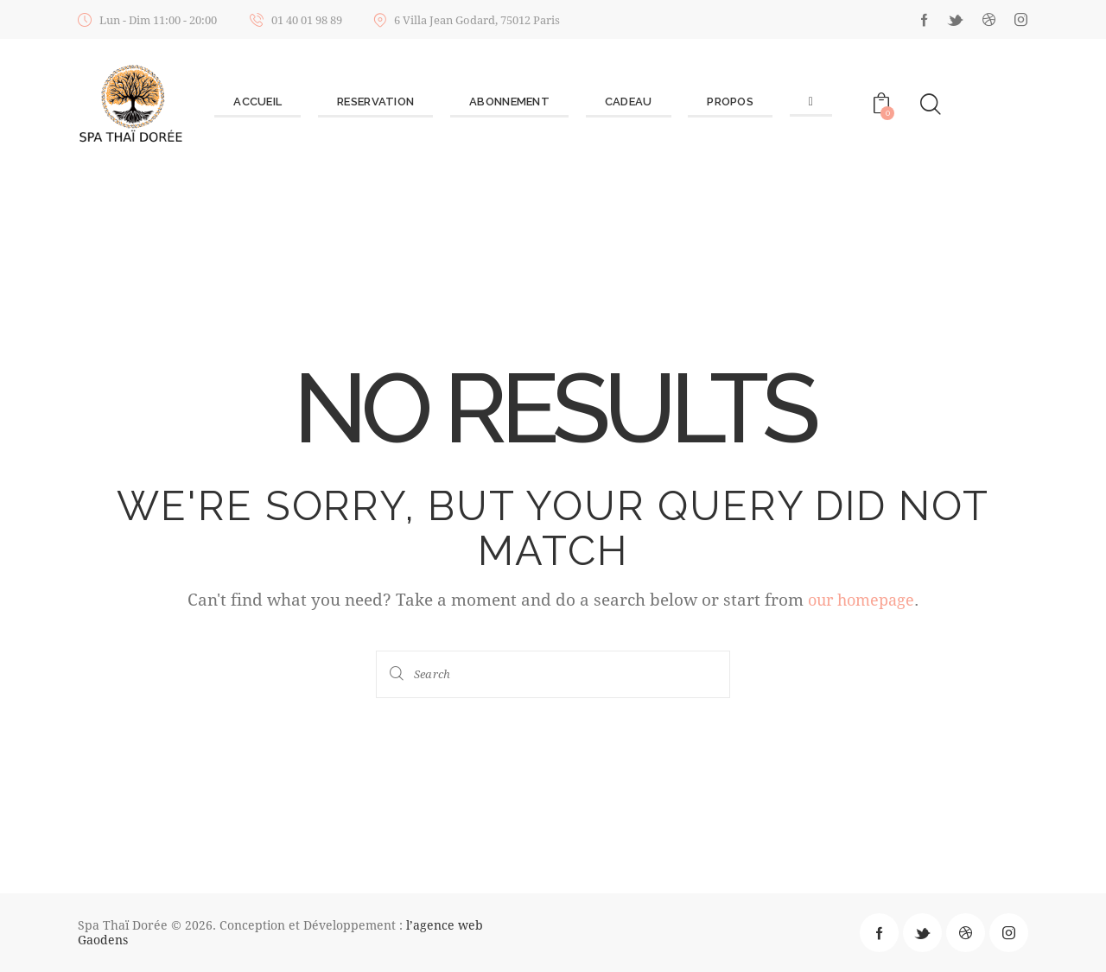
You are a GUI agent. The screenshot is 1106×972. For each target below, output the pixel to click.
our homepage (861, 599)
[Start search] (398, 673)
